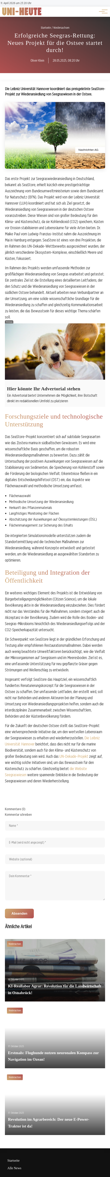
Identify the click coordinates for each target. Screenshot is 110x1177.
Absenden (19, 913)
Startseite (13, 1160)
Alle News (14, 1168)
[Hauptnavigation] (101, 11)
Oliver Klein (37, 60)
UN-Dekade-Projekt (73, 756)
